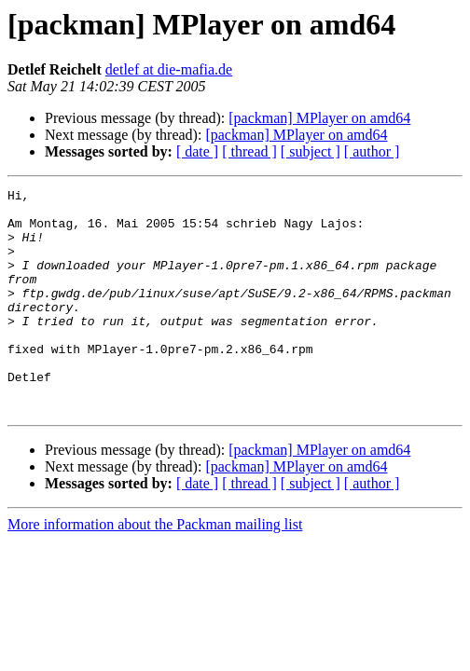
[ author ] (372, 151)
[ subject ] (310, 151)
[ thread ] (249, 151)
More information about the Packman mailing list (154, 569)
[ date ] (197, 151)
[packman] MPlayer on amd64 (319, 118)
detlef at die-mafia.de (168, 69)
